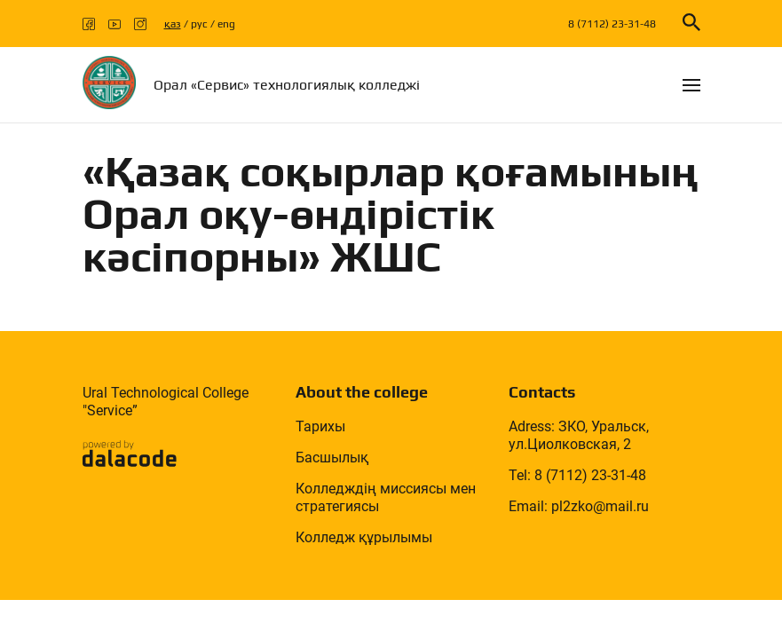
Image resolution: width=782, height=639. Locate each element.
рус (199, 24)
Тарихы (320, 426)
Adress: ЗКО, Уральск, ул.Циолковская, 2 (579, 435)
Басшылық (332, 457)
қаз (172, 24)
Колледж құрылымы (364, 537)
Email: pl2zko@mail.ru (579, 506)
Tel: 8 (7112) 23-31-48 (577, 475)
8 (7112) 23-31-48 (612, 24)
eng (226, 24)
